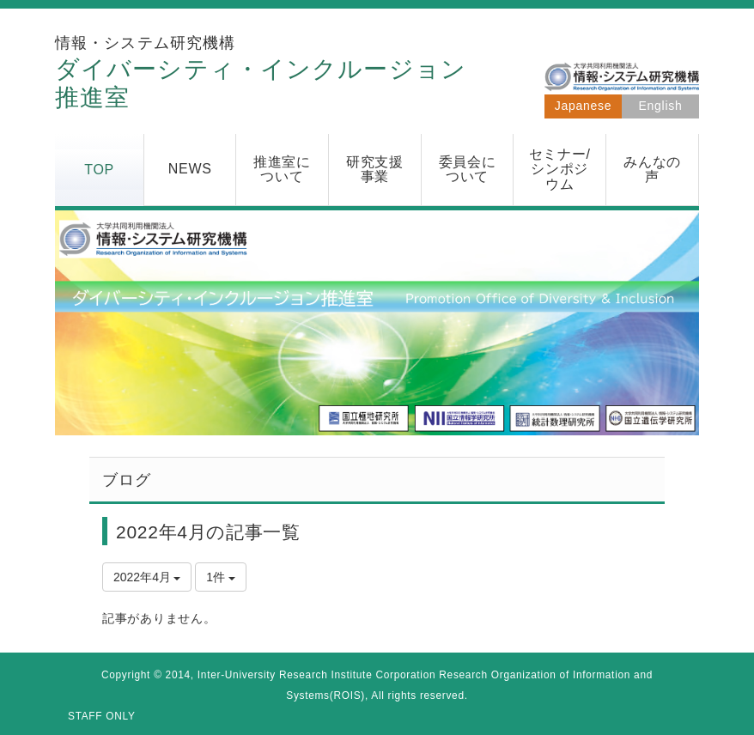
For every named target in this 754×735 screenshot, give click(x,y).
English (661, 105)
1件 (220, 577)
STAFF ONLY (102, 716)
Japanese (583, 105)
